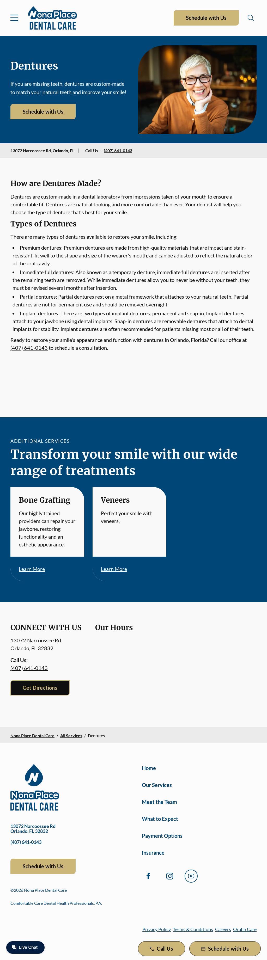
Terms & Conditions (193, 929)
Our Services (157, 785)
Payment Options (162, 836)
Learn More (32, 569)
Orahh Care (245, 929)
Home (149, 768)
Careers (223, 929)
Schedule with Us (206, 18)
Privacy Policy (156, 929)
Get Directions (40, 688)
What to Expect (160, 819)
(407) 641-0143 (118, 150)
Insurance (153, 853)
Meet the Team (159, 802)
